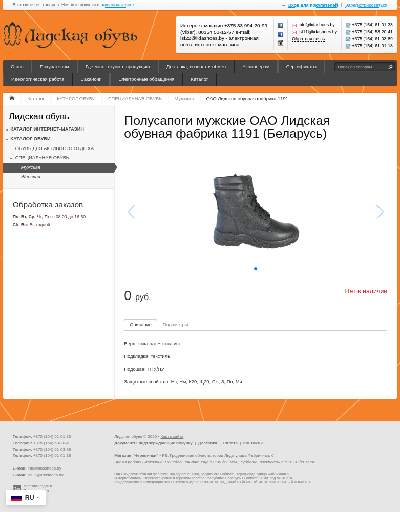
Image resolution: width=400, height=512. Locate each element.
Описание (141, 324)
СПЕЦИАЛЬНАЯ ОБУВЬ (42, 157)
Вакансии (91, 79)
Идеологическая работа (37, 79)
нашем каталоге (117, 5)
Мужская (30, 167)
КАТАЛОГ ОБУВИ (30, 138)
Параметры (175, 324)
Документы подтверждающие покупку (153, 443)
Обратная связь (308, 39)
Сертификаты (301, 66)
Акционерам (255, 66)
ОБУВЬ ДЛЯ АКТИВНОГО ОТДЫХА (54, 148)
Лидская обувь (39, 116)
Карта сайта (171, 436)
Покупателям (54, 66)
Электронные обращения (146, 79)
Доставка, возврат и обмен (196, 66)
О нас (17, 66)
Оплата (230, 443)
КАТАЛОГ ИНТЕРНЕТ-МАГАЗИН (47, 129)
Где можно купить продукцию (118, 66)
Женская (30, 176)
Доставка (207, 443)
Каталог (199, 79)
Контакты (253, 443)
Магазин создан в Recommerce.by (38, 488)
